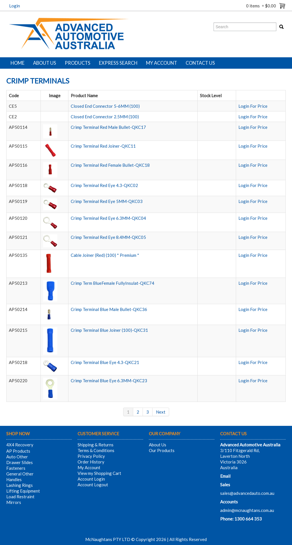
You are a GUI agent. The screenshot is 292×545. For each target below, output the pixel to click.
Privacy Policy (91, 456)
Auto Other (17, 456)
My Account (161, 63)
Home (18, 63)
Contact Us (200, 63)
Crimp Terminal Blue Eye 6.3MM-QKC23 (109, 380)
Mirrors (13, 502)
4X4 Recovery (19, 444)
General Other (20, 473)
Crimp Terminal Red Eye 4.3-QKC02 (104, 185)
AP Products (18, 451)
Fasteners (15, 468)
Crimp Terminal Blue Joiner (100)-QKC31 (109, 330)
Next (160, 411)
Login (14, 5)
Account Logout (93, 484)
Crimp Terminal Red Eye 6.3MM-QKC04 (108, 218)
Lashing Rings (19, 485)
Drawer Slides (19, 462)
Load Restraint (20, 496)
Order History (91, 461)
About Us (44, 63)
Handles (14, 479)
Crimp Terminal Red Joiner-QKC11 (103, 146)
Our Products (162, 450)
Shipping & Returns (95, 444)
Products (77, 63)
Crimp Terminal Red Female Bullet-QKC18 (110, 165)
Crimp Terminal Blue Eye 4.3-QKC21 (105, 362)
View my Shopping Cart (99, 473)
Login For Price (252, 106)
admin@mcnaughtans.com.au (247, 510)
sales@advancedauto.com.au (247, 493)
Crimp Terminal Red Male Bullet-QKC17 (108, 127)
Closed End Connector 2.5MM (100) (105, 116)
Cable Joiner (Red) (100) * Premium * (105, 255)
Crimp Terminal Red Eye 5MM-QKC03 (107, 201)
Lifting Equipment (23, 490)
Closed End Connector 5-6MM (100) (105, 106)
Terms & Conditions (96, 450)
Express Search (118, 63)
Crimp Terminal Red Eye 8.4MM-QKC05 (108, 237)
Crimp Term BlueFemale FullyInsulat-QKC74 (112, 283)
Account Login (91, 478)
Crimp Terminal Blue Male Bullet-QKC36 (109, 309)
